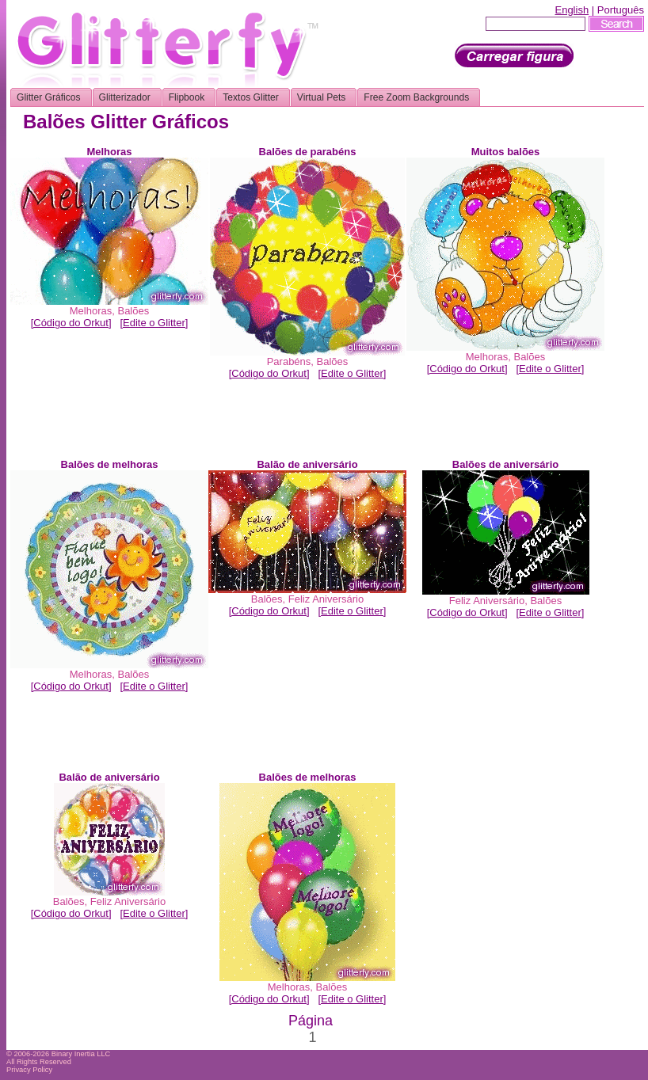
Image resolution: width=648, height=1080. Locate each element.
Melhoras (91, 311)
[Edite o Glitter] (154, 323)
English (572, 10)
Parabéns (289, 361)
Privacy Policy (29, 1070)
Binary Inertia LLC (81, 1054)
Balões (133, 311)
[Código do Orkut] (71, 323)
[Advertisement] (310, 422)
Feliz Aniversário (326, 599)
